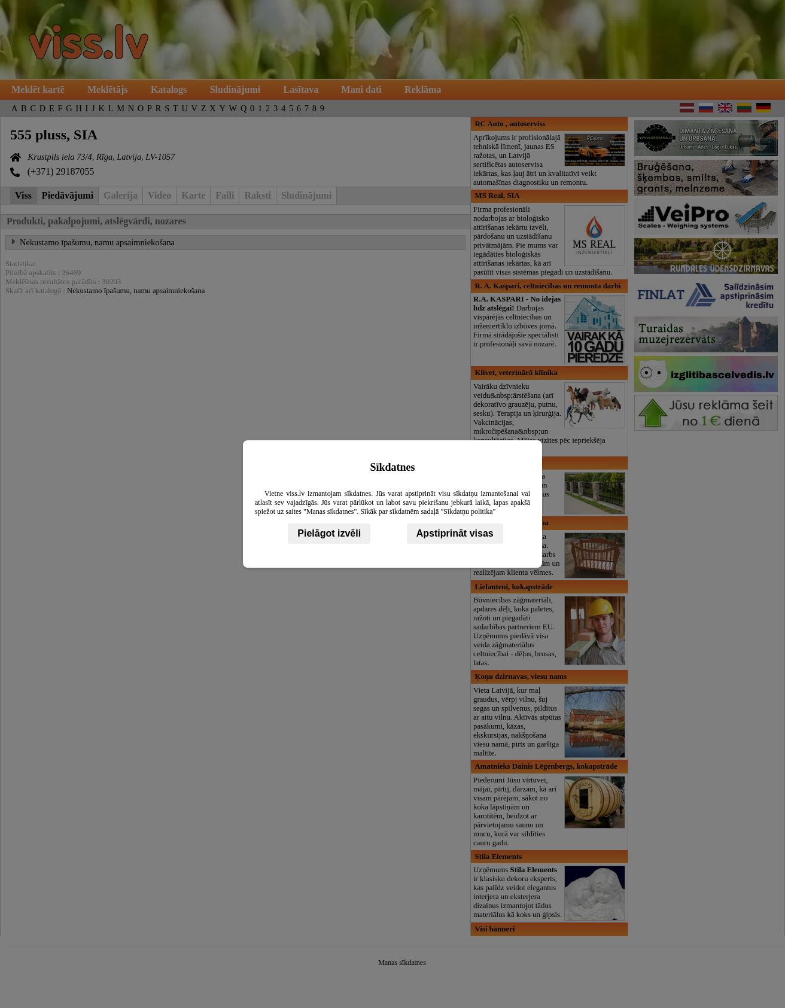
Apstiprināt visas (455, 533)
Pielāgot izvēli (329, 533)
